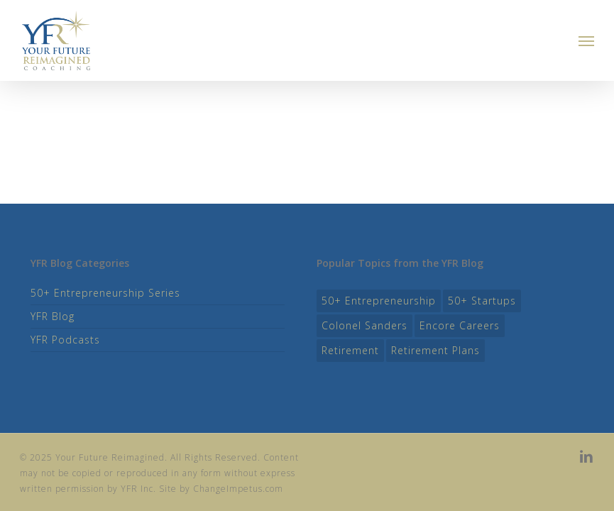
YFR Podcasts (65, 340)
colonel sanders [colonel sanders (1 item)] (364, 325)
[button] (586, 40)
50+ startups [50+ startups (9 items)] (482, 300)
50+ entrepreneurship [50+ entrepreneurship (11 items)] (379, 300)
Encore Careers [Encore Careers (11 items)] (460, 325)
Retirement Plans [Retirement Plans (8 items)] (435, 350)
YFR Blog (53, 316)
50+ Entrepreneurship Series (105, 293)
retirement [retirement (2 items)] (350, 350)
